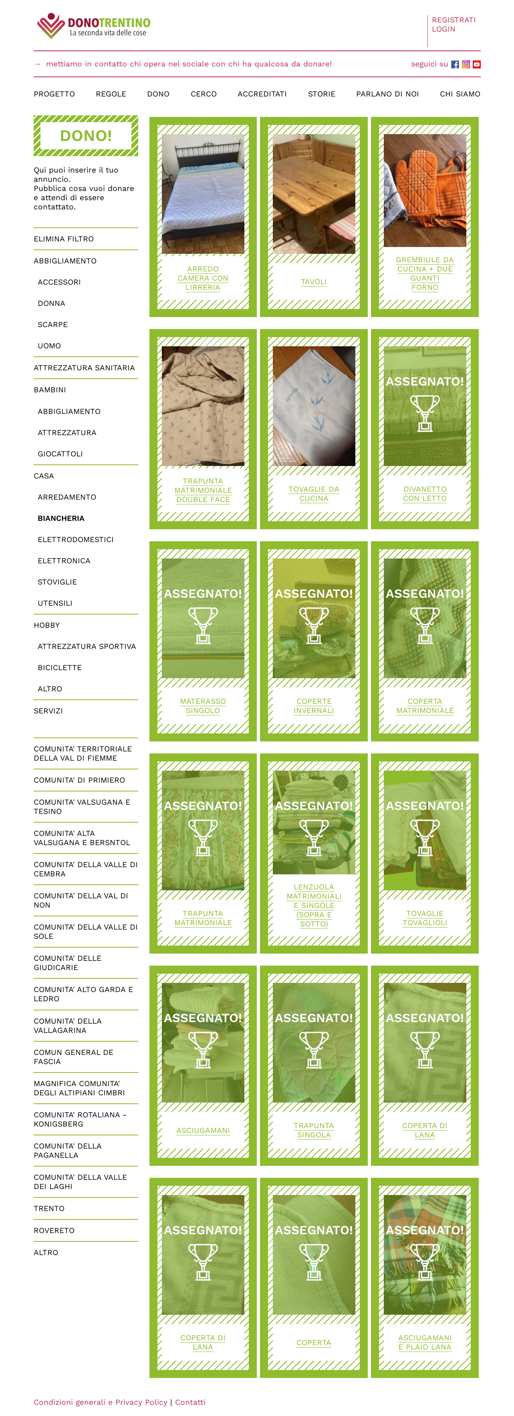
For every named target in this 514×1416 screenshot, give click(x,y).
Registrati (454, 19)
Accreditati (262, 93)
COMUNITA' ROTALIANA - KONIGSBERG (80, 1119)
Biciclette (60, 667)
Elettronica (64, 560)
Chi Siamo (460, 93)
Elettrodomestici (76, 539)
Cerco (204, 93)
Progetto (54, 93)
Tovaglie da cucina (313, 493)
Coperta (313, 1342)
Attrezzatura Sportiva (87, 646)
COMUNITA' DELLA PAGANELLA (67, 1150)
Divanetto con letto (425, 493)
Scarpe (53, 324)
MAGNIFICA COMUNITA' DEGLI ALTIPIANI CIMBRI (79, 1088)
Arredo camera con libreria (202, 278)
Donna (51, 303)
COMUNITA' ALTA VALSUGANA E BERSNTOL (82, 838)
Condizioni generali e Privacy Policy (100, 1402)
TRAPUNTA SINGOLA (314, 1130)
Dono (158, 93)
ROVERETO (54, 1230)
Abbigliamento (65, 260)
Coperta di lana (424, 1130)
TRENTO (49, 1208)
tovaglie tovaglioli (425, 918)
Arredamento (67, 497)
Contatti (190, 1402)
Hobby (47, 625)
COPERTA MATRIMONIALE (425, 706)
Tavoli (314, 281)
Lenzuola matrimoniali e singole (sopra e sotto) (314, 905)
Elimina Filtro (64, 238)
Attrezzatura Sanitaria (84, 367)
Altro (50, 688)
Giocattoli (60, 453)
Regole (111, 93)
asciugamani (203, 1130)
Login (444, 29)
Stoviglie (57, 581)
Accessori (59, 282)
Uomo (49, 345)
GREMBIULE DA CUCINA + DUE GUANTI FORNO (425, 273)
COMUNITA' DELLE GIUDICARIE (67, 963)
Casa (44, 475)
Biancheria (61, 518)
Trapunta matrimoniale (203, 918)
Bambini (50, 389)
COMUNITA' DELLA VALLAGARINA (67, 1025)
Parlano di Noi (387, 93)
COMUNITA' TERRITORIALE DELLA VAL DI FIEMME (83, 753)
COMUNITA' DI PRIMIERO (79, 780)
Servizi (48, 710)
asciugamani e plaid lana (425, 1342)
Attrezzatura (67, 432)
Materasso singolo (203, 706)
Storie (321, 93)
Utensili (55, 603)
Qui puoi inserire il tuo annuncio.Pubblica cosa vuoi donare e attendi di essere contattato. (84, 188)
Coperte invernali (314, 706)
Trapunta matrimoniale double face (203, 490)
